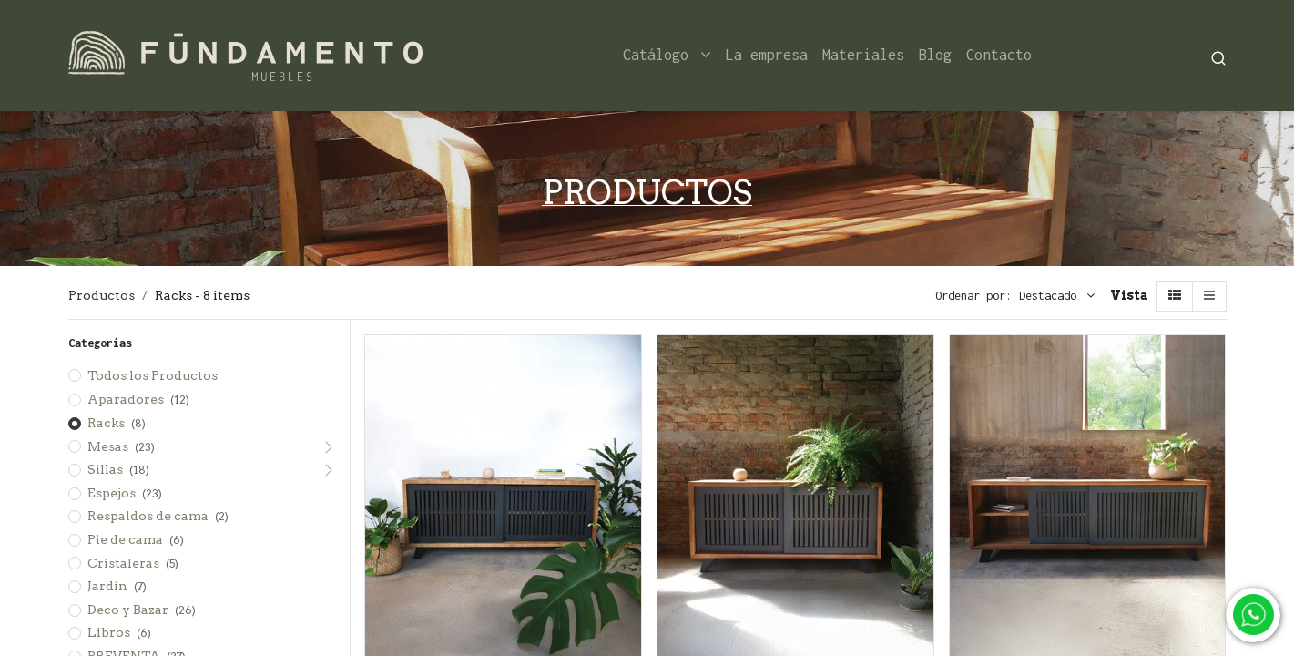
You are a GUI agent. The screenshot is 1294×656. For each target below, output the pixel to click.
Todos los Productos (152, 375)
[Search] (1218, 56)
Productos (101, 295)
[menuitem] (766, 55)
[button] (1056, 296)
